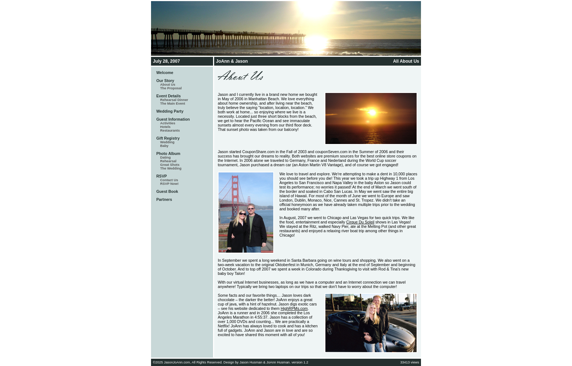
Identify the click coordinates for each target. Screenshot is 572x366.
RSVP (161, 176)
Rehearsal (168, 161)
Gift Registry (167, 138)
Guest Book (167, 191)
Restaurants (170, 130)
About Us (167, 84)
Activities (167, 123)
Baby (164, 146)
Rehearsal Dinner (174, 100)
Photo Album (168, 153)
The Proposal (171, 88)
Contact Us (169, 180)
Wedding (167, 142)
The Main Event (172, 103)
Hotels (165, 127)
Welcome (164, 72)
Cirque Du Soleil (360, 222)
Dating (165, 157)
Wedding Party (169, 111)
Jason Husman (251, 362)
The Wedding (170, 168)
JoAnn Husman (278, 362)
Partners (164, 199)
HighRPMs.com (294, 308)
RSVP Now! (169, 184)
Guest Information (173, 119)
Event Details (168, 96)
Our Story (165, 80)
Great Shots (169, 165)
